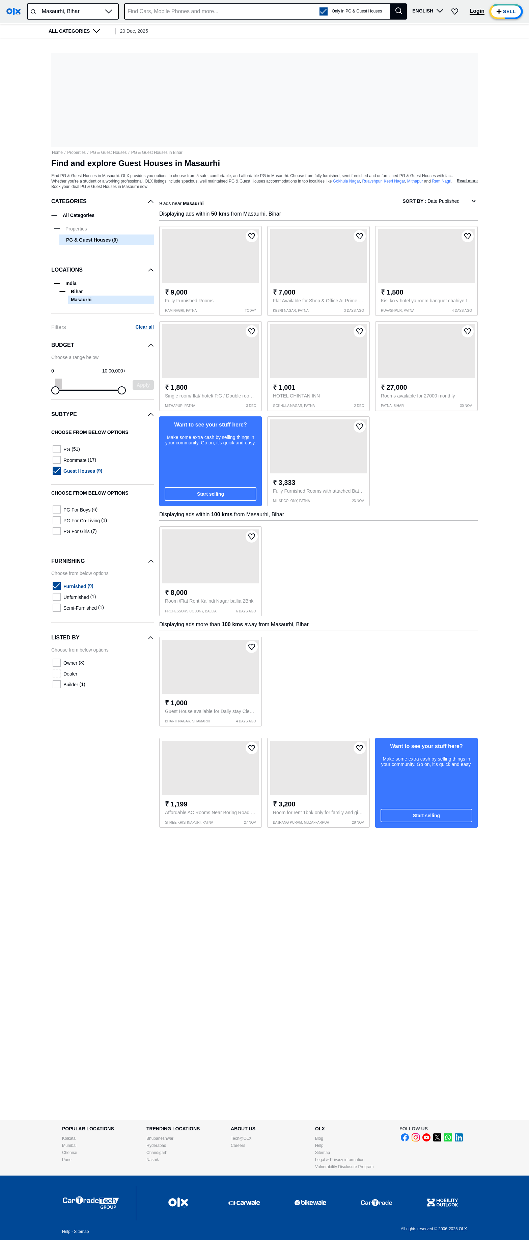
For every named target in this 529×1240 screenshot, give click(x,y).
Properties (76, 152)
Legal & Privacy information (339, 1159)
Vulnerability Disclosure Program (344, 1166)
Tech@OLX (241, 1138)
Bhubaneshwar (159, 1138)
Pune (67, 1159)
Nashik (152, 1159)
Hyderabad (156, 1145)
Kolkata (69, 1138)
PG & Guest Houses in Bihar (157, 152)
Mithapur (415, 181)
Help (319, 1145)
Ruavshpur (371, 181)
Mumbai (69, 1145)
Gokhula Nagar (346, 181)
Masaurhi (81, 299)
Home (57, 152)
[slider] (55, 390)
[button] (108, 11)
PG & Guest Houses (108, 152)
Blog (319, 1138)
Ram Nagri (441, 181)
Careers (238, 1145)
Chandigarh (156, 1152)
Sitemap (322, 1152)
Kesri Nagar (394, 181)
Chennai (69, 1152)
